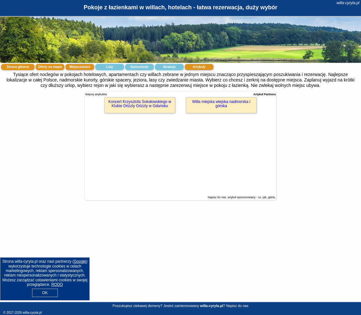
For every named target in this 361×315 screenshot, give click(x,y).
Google (80, 261)
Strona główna (18, 67)
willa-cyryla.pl (348, 3)
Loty (109, 67)
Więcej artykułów (96, 94)
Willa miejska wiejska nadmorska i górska (221, 103)
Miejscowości (80, 67)
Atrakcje (169, 67)
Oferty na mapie (50, 67)
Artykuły (199, 67)
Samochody (139, 67)
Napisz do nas (237, 306)
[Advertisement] (180, 256)
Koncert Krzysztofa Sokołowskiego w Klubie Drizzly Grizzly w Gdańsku (139, 103)
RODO (57, 284)
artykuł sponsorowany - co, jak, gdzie (251, 197)
